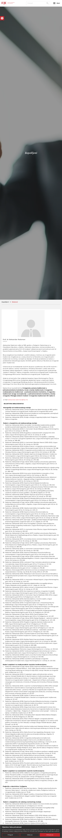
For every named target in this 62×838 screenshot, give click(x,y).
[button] (2, 18)
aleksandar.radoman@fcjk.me (18, 399)
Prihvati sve (49, 835)
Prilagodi (10, 835)
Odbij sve (30, 835)
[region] (31, 831)
